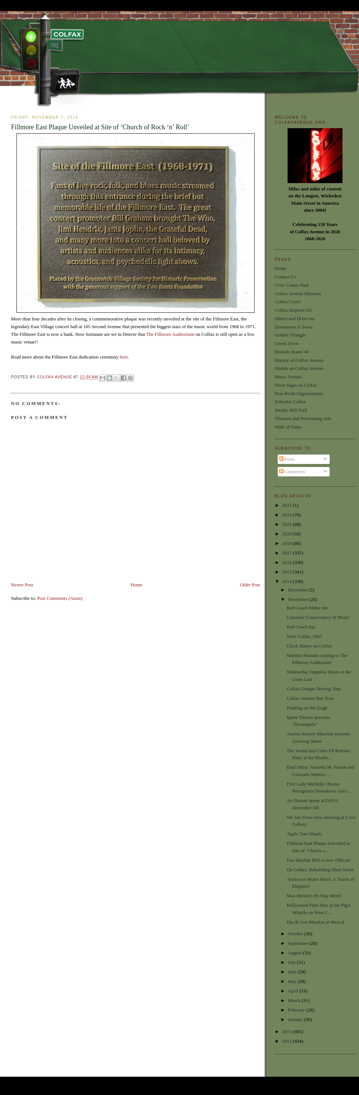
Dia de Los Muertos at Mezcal (315, 922)
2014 (287, 581)
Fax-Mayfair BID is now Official (317, 860)
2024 (287, 514)
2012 (287, 1041)
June (293, 972)
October (296, 933)
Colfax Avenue (55, 377)
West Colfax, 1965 (304, 636)
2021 (287, 524)
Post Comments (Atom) (60, 598)
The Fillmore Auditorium (170, 334)
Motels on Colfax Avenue (299, 368)
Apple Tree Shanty (304, 833)
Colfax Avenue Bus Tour (309, 698)
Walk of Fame (288, 427)
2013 (287, 1031)
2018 (287, 543)
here (124, 357)
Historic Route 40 (291, 352)
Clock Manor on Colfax (309, 646)
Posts (287, 459)
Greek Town (286, 343)
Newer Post (22, 584)
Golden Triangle (290, 335)
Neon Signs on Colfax (296, 385)
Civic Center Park (292, 285)
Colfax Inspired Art (293, 310)
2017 (287, 553)
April (293, 991)
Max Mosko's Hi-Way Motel (313, 895)
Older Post (250, 584)
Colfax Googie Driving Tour (313, 688)
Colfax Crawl (287, 301)
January (296, 1019)
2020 (287, 534)
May (293, 981)
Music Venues (288, 376)
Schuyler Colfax (290, 401)
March (294, 1000)
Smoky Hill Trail (291, 410)
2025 (287, 505)
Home (137, 584)
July (292, 962)
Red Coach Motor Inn (307, 607)
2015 (287, 572)
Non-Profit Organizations (299, 393)
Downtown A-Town (293, 327)
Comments (292, 471)
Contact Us (285, 276)
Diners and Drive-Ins (295, 318)
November (298, 599)
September (299, 943)
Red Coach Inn (300, 627)
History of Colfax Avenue (299, 360)
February (297, 1010)
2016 (287, 562)
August (295, 952)
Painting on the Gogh (306, 707)
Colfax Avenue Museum (298, 293)
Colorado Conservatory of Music (317, 617)
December (298, 590)
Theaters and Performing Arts (303, 418)
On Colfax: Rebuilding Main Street (320, 869)
